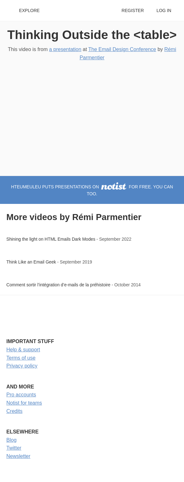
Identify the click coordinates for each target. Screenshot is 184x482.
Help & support (23, 349)
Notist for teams (24, 403)
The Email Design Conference (122, 49)
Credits (14, 411)
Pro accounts (21, 394)
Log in (164, 10)
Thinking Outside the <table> (92, 35)
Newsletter (18, 456)
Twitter (13, 448)
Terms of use (21, 358)
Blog (11, 440)
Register (132, 10)
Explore (29, 10)
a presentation (65, 49)
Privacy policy (21, 365)
